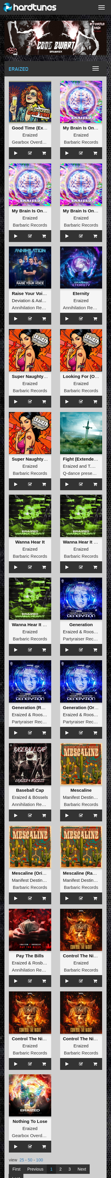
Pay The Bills (30, 955)
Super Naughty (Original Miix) (43, 458)
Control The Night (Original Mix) (45, 1038)
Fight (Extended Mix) (85, 458)
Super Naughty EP (31, 376)
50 (30, 1160)
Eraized (30, 134)
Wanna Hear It (30, 541)
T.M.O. (94, 466)
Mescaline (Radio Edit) (86, 873)
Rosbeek (41, 962)
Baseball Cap (30, 790)
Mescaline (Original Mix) (37, 873)
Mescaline (81, 790)
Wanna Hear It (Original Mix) (41, 624)
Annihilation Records (32, 307)
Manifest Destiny (79, 797)
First (16, 1169)
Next (82, 1169)
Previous (35, 1169)
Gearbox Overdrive (30, 142)
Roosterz (92, 631)
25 (22, 1160)
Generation (81, 624)
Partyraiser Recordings (85, 638)
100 (39, 1160)
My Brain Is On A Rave (86, 127)
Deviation (21, 300)
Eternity (81, 293)
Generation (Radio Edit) (37, 707)
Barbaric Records (81, 142)
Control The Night (82, 955)
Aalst (40, 300)
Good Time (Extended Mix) (40, 127)
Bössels (40, 797)
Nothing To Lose (30, 1121)
